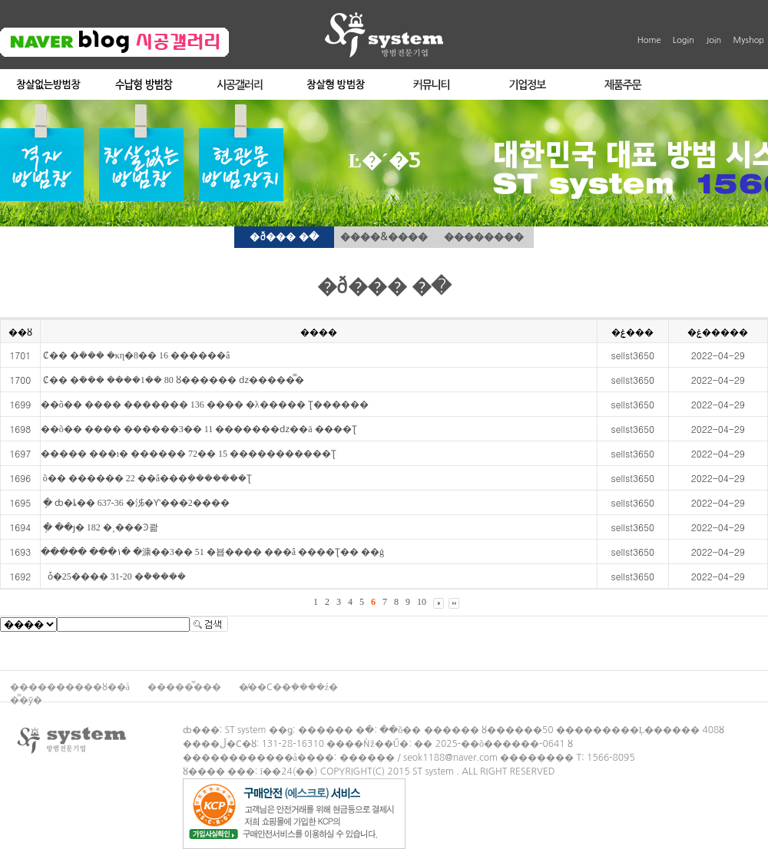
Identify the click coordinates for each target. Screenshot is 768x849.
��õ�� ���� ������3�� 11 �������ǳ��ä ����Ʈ (199, 429)
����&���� (383, 237)
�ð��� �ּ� (284, 237)
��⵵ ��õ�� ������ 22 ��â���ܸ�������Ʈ (146, 478)
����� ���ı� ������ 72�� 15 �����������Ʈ (188, 453)
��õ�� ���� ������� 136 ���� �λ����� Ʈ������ (205, 404)
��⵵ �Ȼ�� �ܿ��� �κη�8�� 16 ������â (135, 355)
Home (649, 40)
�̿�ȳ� (26, 700)
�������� (484, 237)
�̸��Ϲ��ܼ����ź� (288, 687)
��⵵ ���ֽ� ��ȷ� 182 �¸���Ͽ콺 (99, 527)
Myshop (748, 40)
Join (713, 40)
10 (421, 601)
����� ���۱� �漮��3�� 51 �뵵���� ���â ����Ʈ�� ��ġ (212, 552)
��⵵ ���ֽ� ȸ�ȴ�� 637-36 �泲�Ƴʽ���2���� (135, 502)
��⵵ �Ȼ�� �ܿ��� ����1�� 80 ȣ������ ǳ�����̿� (172, 380)
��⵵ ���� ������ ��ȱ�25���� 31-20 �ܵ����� (113, 576)
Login (683, 40)
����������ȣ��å (71, 687)
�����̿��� (185, 687)
